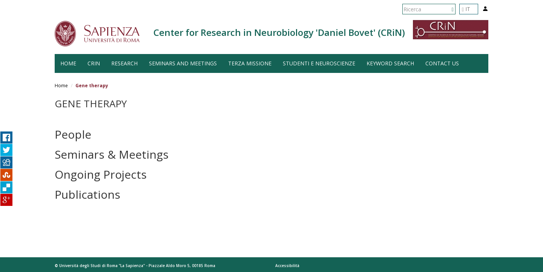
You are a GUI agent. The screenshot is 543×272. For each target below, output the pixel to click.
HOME (68, 63)
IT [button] (466, 8)
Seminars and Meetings (183, 63)
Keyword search (390, 63)
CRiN (93, 63)
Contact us (442, 63)
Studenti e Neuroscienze (319, 63)
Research (124, 63)
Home (61, 85)
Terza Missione (250, 63)
